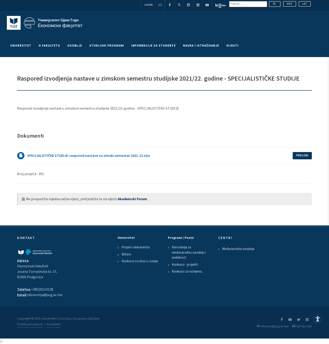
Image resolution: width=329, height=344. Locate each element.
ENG (289, 3)
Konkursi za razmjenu (187, 271)
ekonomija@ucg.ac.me (44, 294)
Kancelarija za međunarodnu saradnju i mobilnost (189, 252)
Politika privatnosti (30, 324)
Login (148, 5)
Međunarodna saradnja (238, 249)
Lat (304, 3)
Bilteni (126, 254)
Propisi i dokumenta (136, 247)
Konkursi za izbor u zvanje (140, 261)
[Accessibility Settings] (317, 319)
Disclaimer (54, 324)
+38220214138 (42, 289)
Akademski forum (132, 199)
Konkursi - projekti (185, 264)
